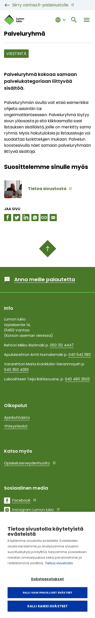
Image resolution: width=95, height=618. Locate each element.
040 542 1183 (79, 354)
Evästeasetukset (47, 579)
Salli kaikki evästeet (47, 606)
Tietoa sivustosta (59, 563)
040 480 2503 (77, 379)
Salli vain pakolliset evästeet (48, 592)
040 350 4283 (16, 369)
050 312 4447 (62, 345)
